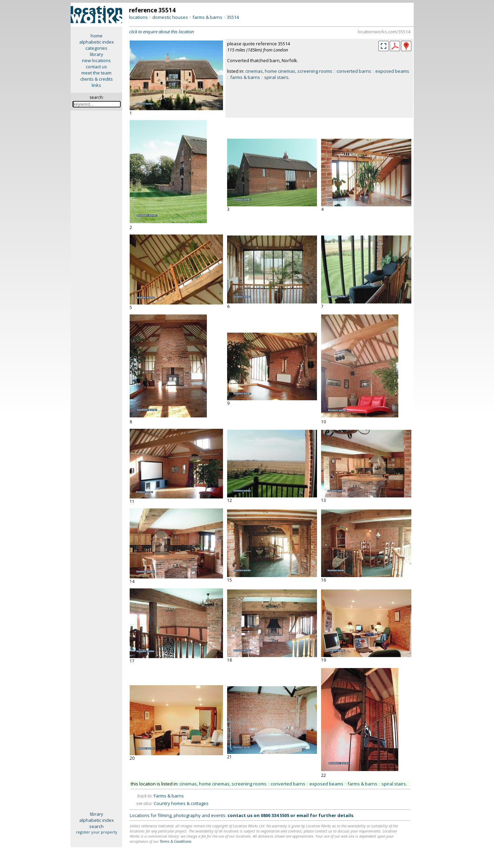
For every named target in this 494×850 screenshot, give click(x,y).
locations (138, 17)
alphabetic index (96, 42)
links (96, 85)
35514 (233, 17)
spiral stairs (276, 77)
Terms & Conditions (175, 841)
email (302, 815)
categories (96, 48)
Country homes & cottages (181, 803)
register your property (96, 832)
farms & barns (207, 17)
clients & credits (96, 79)
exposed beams (392, 71)
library (96, 54)
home (97, 36)
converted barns (354, 71)
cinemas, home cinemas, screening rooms (288, 71)
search (96, 826)
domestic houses (170, 17)
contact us (96, 67)
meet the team (96, 73)
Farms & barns (169, 796)
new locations (96, 60)
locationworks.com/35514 (384, 31)
